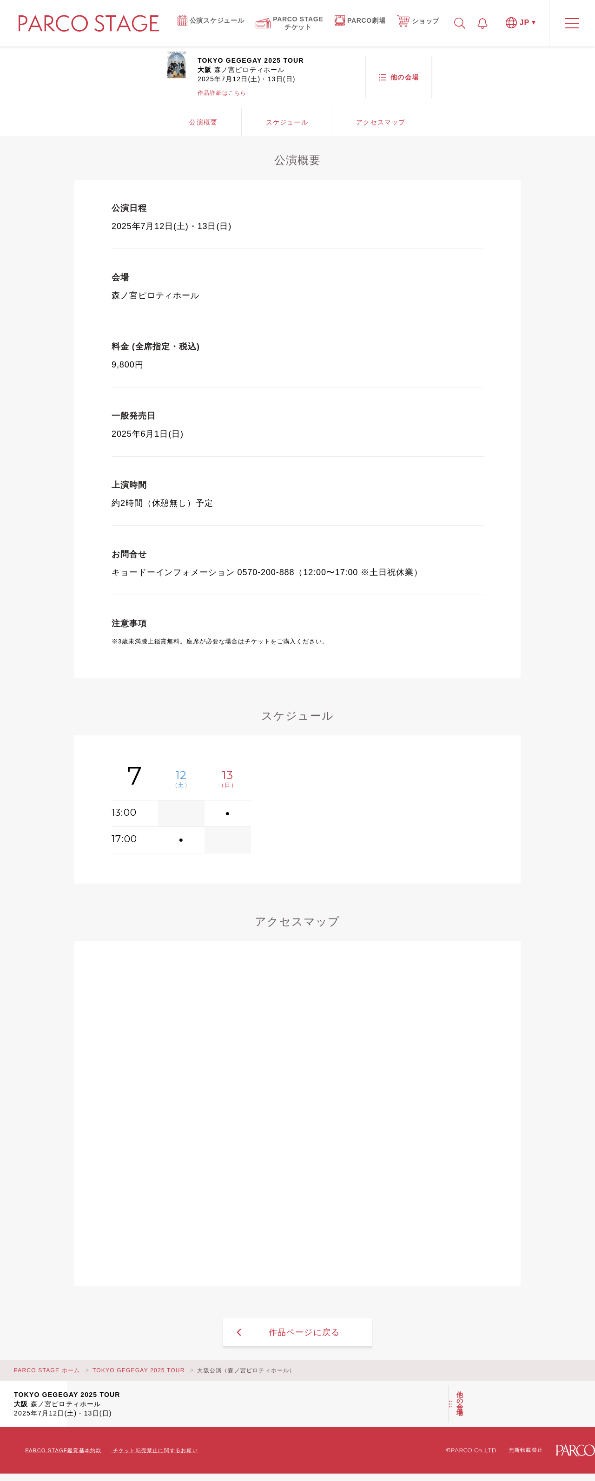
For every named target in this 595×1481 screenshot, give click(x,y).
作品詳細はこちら (222, 93)
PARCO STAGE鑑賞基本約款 (63, 1450)
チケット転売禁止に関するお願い (155, 1450)
